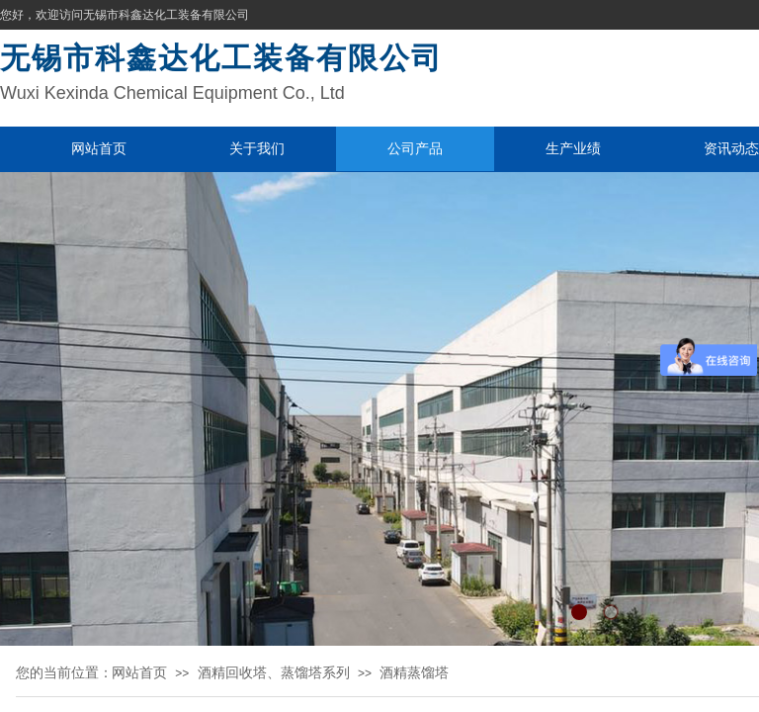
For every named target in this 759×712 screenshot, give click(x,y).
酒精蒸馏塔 (414, 672)
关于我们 (257, 148)
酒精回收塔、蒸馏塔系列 (274, 672)
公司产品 (415, 148)
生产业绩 (573, 148)
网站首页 (98, 148)
